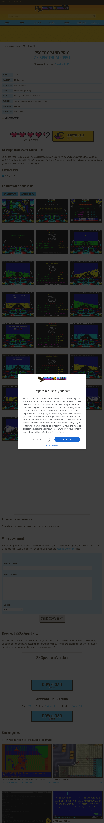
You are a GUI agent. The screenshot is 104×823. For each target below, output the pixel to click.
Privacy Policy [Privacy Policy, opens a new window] (58, 431)
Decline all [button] (37, 439)
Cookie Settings (43, 431)
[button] (52, 445)
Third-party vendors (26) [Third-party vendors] (50, 413)
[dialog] (52, 411)
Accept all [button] (67, 439)
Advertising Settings (41, 428)
